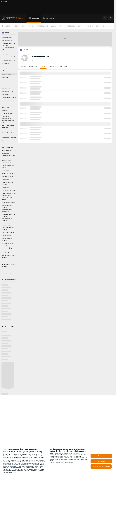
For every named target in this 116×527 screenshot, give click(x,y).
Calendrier (53, 66)
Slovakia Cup (6, 170)
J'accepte (101, 456)
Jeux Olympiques (7, 40)
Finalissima (5, 63)
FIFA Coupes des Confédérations (7, 53)
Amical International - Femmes (8, 228)
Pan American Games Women (8, 256)
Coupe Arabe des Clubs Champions (9, 81)
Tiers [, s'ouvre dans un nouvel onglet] (14, 472)
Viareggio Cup (6, 187)
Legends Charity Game (8, 202)
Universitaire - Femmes (8, 274)
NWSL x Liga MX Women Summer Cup (8, 154)
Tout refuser (101, 461)
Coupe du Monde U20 (8, 57)
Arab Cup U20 (6, 88)
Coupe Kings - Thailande (9, 137)
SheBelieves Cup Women (7, 261)
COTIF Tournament (7, 113)
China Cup (5, 110)
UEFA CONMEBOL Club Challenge (9, 67)
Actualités (33, 66)
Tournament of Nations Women (9, 265)
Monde (25, 50)
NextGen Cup (6, 107)
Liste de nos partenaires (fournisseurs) (61, 462)
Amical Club (5, 77)
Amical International (8, 74)
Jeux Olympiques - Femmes (7, 219)
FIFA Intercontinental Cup (8, 48)
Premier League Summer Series (6, 162)
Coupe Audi (5, 94)
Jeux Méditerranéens (8, 147)
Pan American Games (8, 158)
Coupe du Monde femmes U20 (7, 211)
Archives (63, 66)
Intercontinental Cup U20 (8, 122)
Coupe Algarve (6, 235)
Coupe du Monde (7, 37)
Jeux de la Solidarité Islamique (8, 126)
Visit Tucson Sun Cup (8, 190)
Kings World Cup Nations (7, 198)
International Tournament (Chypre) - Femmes (8, 248)
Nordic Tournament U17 (9, 150)
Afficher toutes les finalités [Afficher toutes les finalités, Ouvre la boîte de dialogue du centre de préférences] (101, 466)
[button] (105, 18)
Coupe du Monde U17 (8, 60)
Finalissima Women (8, 243)
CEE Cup (4, 104)
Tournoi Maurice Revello (9, 173)
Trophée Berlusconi (8, 101)
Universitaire (5, 179)
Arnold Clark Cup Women (7, 239)
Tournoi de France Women (7, 270)
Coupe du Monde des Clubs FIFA (8, 44)
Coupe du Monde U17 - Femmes (9, 215)
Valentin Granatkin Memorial (7, 183)
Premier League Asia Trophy (8, 166)
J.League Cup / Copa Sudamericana (8, 134)
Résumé (23, 66)
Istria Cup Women (7, 253)
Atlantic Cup (5, 85)
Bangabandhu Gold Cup (9, 97)
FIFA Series (5, 71)
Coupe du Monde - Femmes (7, 206)
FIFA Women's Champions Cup (6, 224)
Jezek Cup (5, 130)
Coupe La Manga (7, 144)
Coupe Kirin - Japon (7, 141)
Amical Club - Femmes (8, 232)
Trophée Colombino (8, 176)
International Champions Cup (6, 117)
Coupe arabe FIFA (7, 91)
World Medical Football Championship (9, 194)
